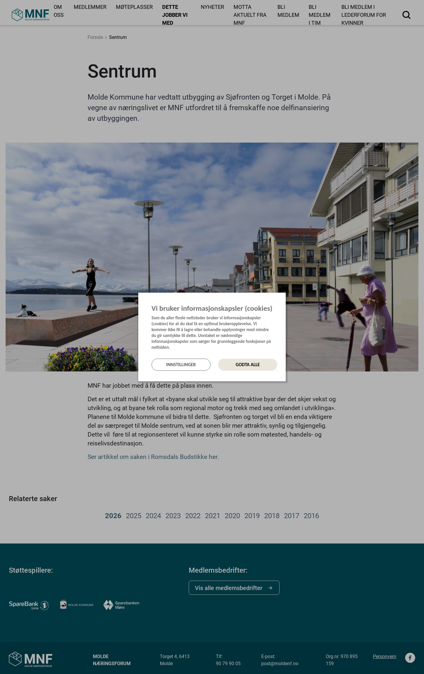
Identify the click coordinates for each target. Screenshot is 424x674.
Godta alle (248, 364)
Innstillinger (181, 364)
